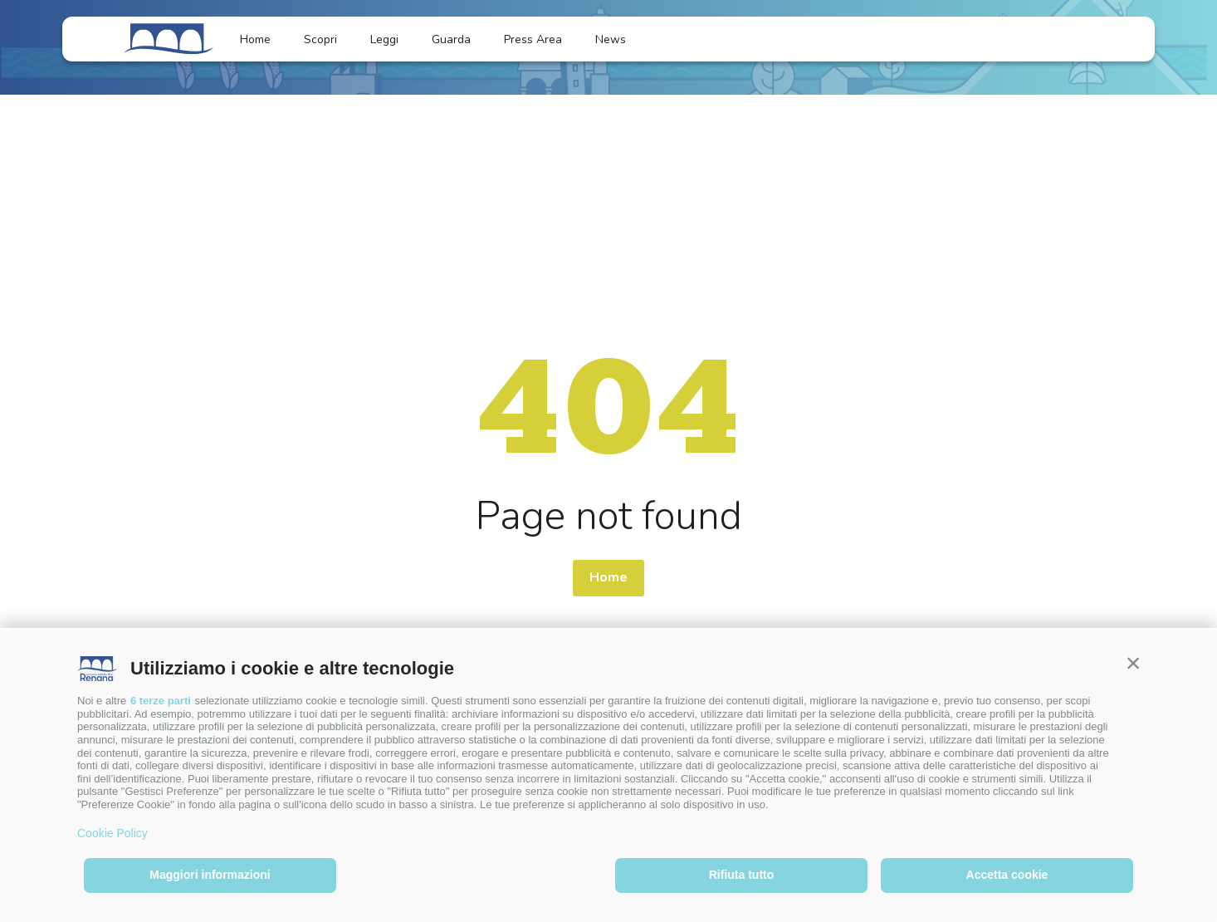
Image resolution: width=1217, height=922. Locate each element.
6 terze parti (160, 700)
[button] (1133, 662)
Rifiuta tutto (742, 874)
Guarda (451, 39)
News (620, 39)
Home (255, 39)
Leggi (384, 39)
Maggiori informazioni (209, 874)
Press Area (533, 39)
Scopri (320, 39)
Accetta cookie (1007, 874)
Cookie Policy (112, 833)
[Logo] (168, 39)
